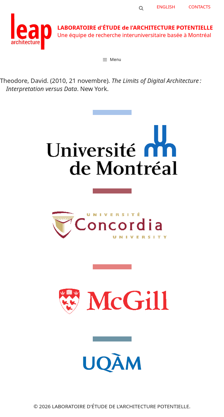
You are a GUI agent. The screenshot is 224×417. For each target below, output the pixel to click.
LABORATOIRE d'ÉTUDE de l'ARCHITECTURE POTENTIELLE (135, 27)
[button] (141, 6)
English (166, 7)
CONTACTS (200, 7)
